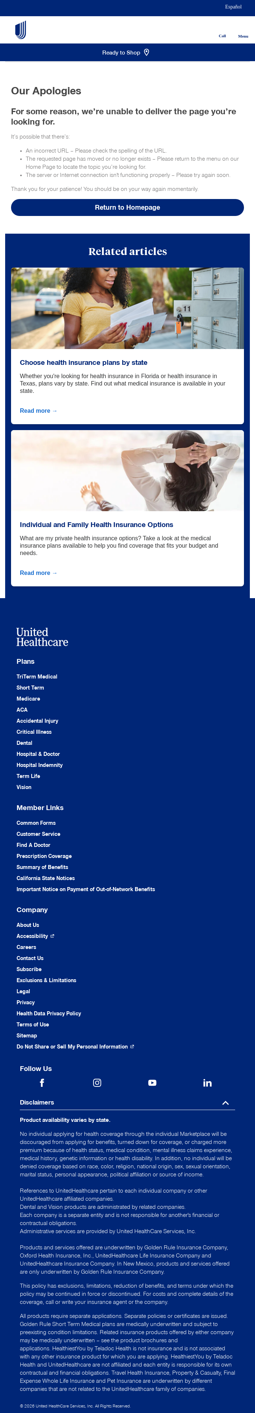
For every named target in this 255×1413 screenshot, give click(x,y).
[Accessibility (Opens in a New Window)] (35, 936)
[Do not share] (75, 1047)
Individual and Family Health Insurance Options (96, 524)
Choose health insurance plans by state (84, 362)
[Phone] (217, 24)
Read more (39, 411)
